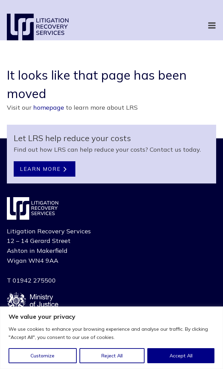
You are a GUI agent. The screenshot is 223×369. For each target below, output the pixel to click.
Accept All (181, 356)
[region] (111, 337)
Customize (42, 356)
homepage (48, 107)
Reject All (112, 356)
